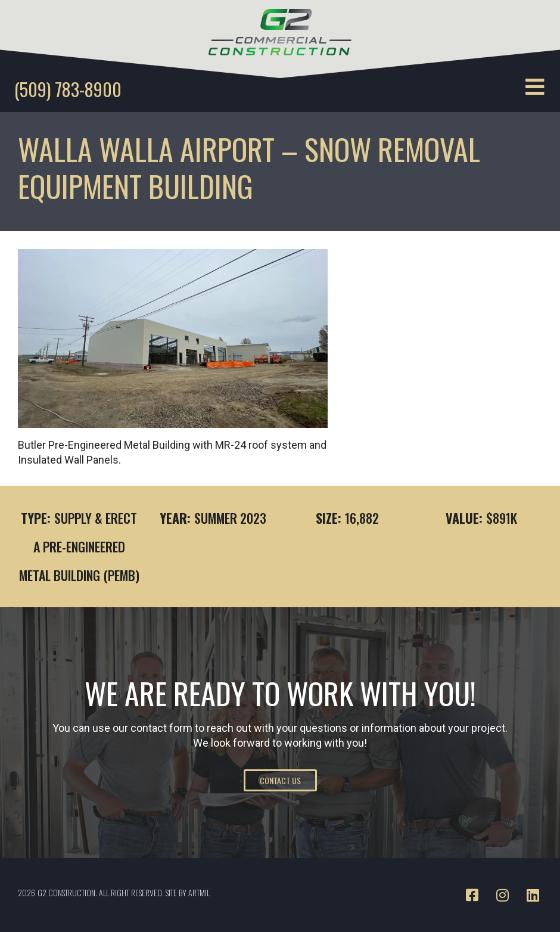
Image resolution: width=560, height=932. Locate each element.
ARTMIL (199, 892)
